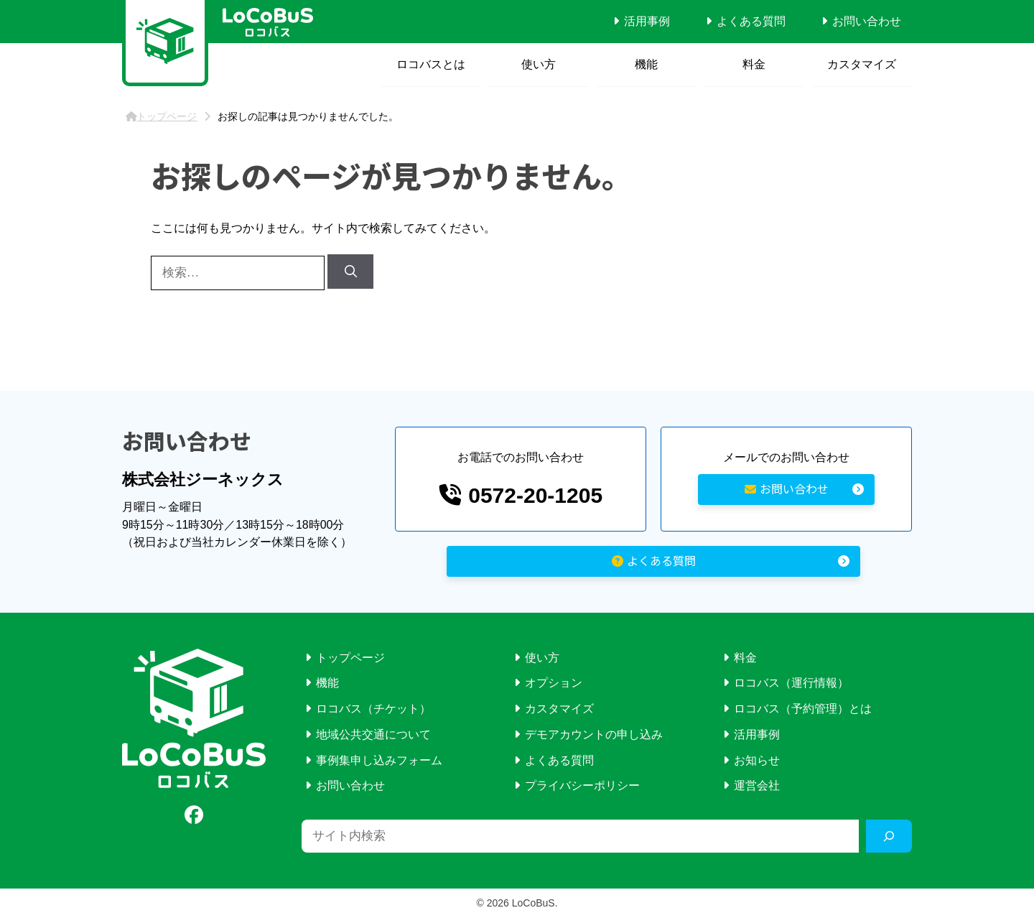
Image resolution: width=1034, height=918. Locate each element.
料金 (753, 64)
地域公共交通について (373, 734)
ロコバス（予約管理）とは (803, 709)
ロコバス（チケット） (373, 709)
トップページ (350, 658)
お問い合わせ (866, 21)
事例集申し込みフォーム (379, 760)
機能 (646, 64)
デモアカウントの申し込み (594, 734)
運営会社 (757, 785)
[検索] (350, 271)
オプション (553, 683)
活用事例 (647, 21)
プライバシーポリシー (582, 785)
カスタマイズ (861, 64)
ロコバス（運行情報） (791, 683)
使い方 (538, 64)
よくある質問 (751, 21)
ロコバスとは (430, 64)
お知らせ (757, 760)
